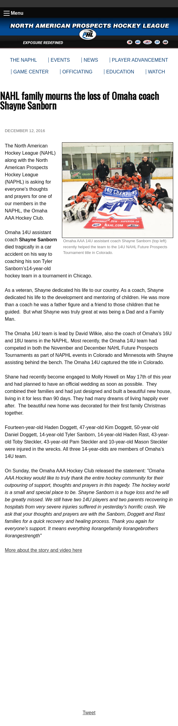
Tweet (89, 712)
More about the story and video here (43, 550)
